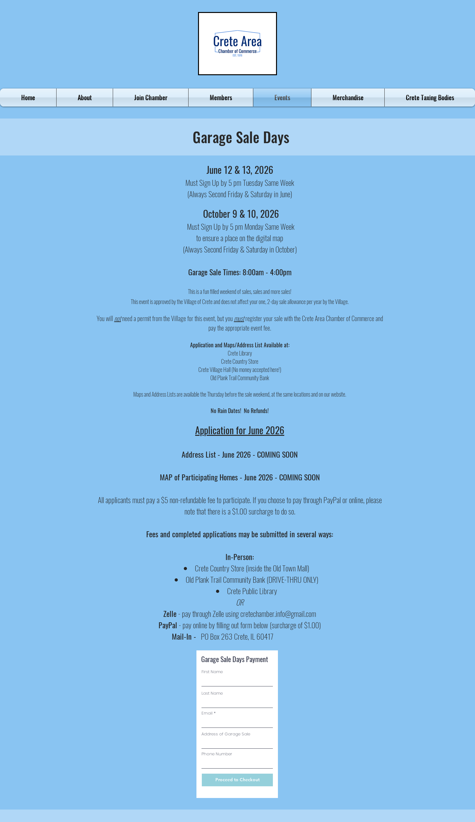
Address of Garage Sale (225, 734)
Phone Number (216, 754)
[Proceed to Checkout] (237, 780)
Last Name (212, 693)
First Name (212, 672)
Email (207, 713)
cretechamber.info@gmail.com (278, 613)
